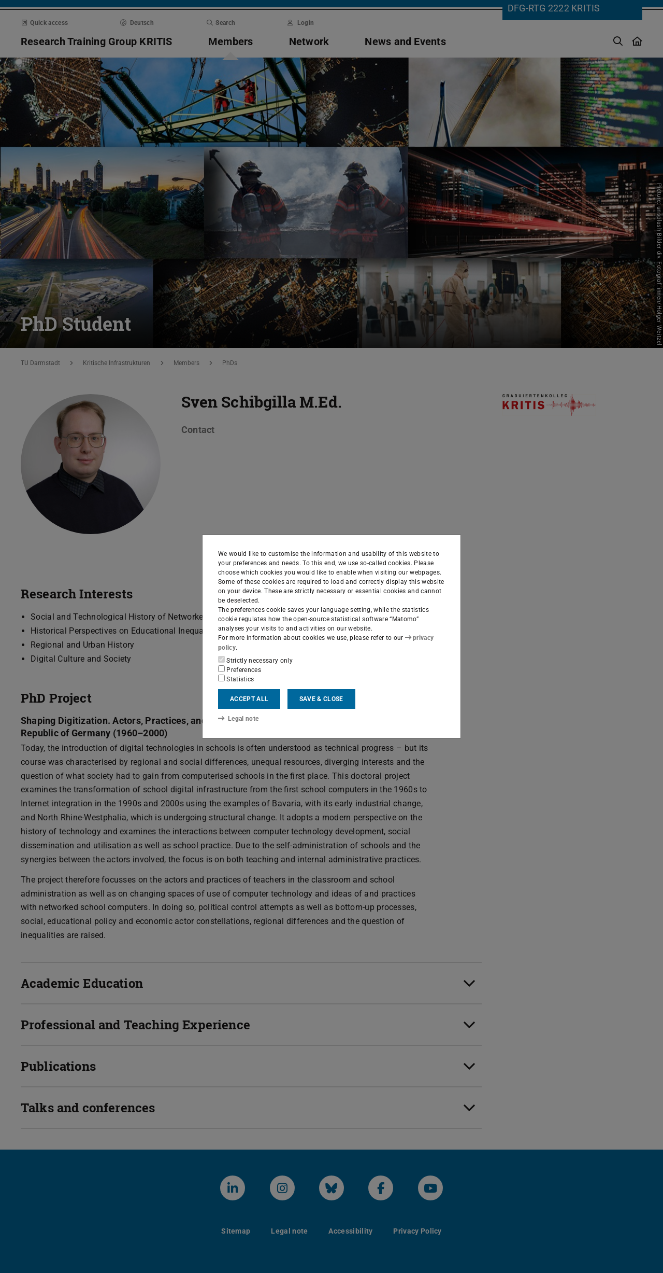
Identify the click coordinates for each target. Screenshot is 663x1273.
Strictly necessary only (255, 660)
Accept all (249, 699)
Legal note (238, 718)
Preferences (239, 669)
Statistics (236, 679)
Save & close (321, 699)
